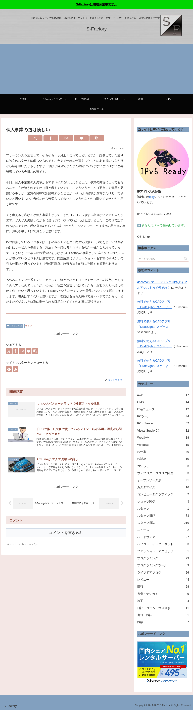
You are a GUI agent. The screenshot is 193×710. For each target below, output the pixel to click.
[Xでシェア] (35, 138)
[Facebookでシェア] (50, 138)
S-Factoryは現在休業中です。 (96, 4)
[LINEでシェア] (81, 138)
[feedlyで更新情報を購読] (9, 369)
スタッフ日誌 (14, 325)
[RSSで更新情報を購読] (15, 369)
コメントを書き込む (66, 534)
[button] (96, 138)
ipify (152, 197)
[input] (163, 258)
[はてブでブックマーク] (66, 138)
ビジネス (30, 325)
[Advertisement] (96, 69)
